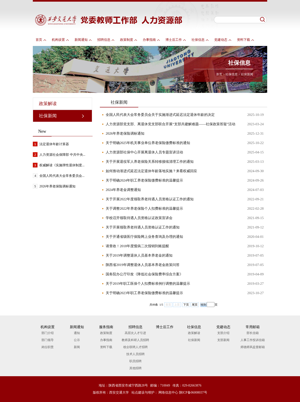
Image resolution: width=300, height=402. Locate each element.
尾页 (195, 304)
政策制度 (128, 40)
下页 (186, 304)
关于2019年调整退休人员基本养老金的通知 (139, 255)
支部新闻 (223, 340)
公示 (77, 340)
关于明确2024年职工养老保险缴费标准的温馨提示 (144, 180)
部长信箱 (253, 333)
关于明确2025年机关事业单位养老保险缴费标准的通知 (148, 143)
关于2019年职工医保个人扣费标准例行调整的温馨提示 (148, 283)
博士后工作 (175, 40)
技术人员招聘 (135, 354)
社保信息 (200, 40)
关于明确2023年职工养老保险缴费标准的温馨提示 (144, 293)
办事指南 (151, 40)
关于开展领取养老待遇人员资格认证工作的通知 (143, 227)
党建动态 (222, 40)
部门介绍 (47, 333)
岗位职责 (47, 347)
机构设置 (60, 40)
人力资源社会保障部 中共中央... (62, 154)
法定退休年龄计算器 (54, 144)
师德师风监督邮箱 (252, 347)
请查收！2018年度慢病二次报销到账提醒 (137, 246)
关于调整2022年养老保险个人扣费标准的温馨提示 (144, 208)
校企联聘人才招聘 (135, 347)
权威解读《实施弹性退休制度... (62, 165)
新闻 (77, 347)
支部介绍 (223, 333)
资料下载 (245, 40)
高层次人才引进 (135, 333)
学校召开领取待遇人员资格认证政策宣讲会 (139, 218)
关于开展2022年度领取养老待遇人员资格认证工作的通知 (150, 199)
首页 (41, 40)
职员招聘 (135, 361)
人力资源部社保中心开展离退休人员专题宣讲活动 (144, 152)
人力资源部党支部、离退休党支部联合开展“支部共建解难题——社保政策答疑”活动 (170, 124)
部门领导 (47, 340)
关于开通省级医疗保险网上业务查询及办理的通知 (144, 237)
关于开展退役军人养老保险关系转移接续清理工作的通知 (150, 161)
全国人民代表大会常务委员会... (62, 176)
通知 (77, 333)
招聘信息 (105, 40)
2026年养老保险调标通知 (57, 186)
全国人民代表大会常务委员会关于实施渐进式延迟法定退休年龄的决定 (160, 115)
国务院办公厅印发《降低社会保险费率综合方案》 (144, 274)
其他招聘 (135, 368)
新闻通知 (83, 40)
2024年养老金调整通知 (123, 190)
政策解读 (48, 103)
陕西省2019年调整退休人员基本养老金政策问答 (143, 265)
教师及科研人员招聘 (135, 340)
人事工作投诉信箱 (252, 340)
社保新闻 (247, 74)
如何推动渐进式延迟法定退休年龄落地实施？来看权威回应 (151, 171)
